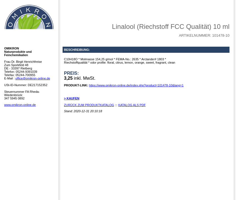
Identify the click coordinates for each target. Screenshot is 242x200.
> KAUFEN (71, 98)
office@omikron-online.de (32, 78)
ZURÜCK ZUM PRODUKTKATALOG (89, 105)
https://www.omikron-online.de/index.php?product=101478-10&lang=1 (136, 85)
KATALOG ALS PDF (132, 105)
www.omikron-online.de (20, 104)
